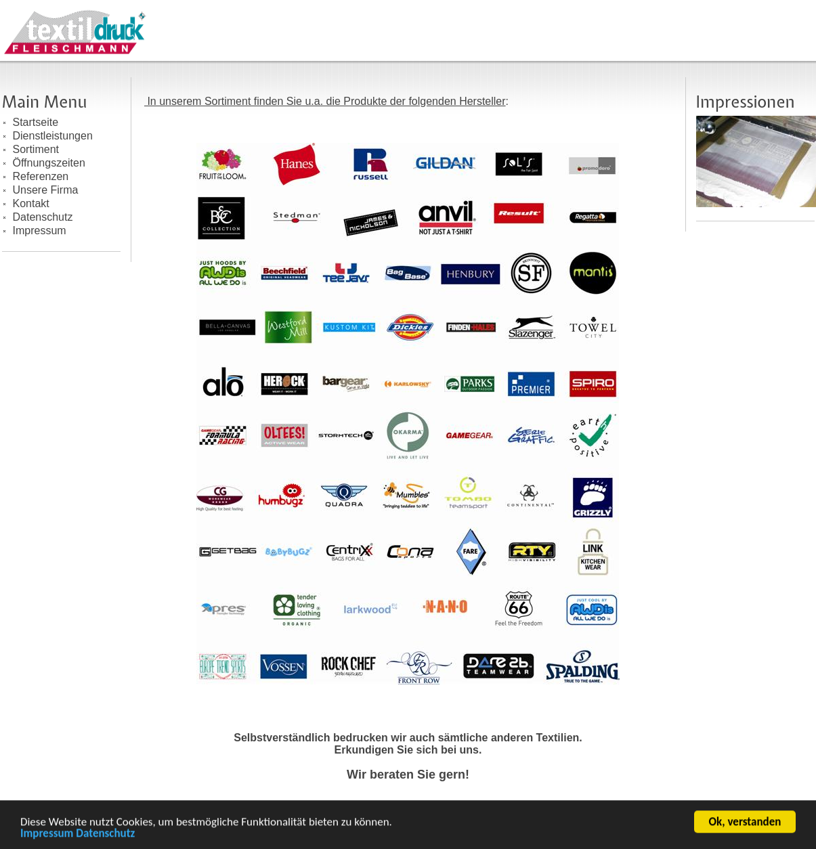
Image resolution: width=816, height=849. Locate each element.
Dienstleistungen (53, 136)
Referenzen (41, 176)
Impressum (46, 834)
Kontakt (31, 203)
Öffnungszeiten (49, 163)
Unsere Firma (46, 190)
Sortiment (36, 149)
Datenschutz (105, 834)
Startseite (36, 122)
